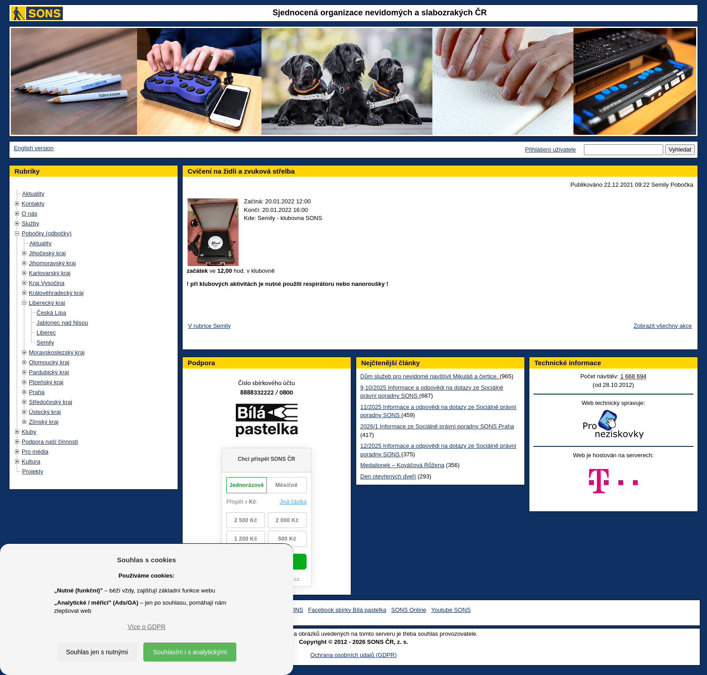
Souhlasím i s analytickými (190, 652)
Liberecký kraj (47, 302)
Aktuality (33, 193)
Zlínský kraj (44, 421)
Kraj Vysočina (46, 283)
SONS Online (409, 609)
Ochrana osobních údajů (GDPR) (353, 655)
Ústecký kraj (45, 412)
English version (34, 148)
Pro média (35, 451)
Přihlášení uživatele (550, 149)
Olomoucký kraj (49, 362)
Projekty (32, 471)
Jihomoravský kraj (52, 263)
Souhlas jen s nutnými (97, 652)
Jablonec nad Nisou (62, 322)
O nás (29, 213)
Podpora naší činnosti (50, 441)
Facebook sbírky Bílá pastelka (347, 609)
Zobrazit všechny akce (663, 325)
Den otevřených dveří (388, 476)
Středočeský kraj (50, 402)
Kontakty (33, 203)
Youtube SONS (451, 609)
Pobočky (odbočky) (47, 233)
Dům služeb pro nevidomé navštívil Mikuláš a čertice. (430, 376)
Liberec (46, 332)
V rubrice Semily (209, 325)
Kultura (31, 461)
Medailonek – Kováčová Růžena (402, 465)
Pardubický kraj (49, 372)
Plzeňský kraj (46, 382)
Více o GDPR (146, 626)
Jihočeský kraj (47, 253)
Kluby (29, 431)
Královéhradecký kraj (56, 292)
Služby (30, 223)
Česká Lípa (51, 312)
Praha (37, 392)
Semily (45, 342)
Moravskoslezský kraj (57, 352)
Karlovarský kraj (49, 273)
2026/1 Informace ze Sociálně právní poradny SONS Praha (437, 426)
